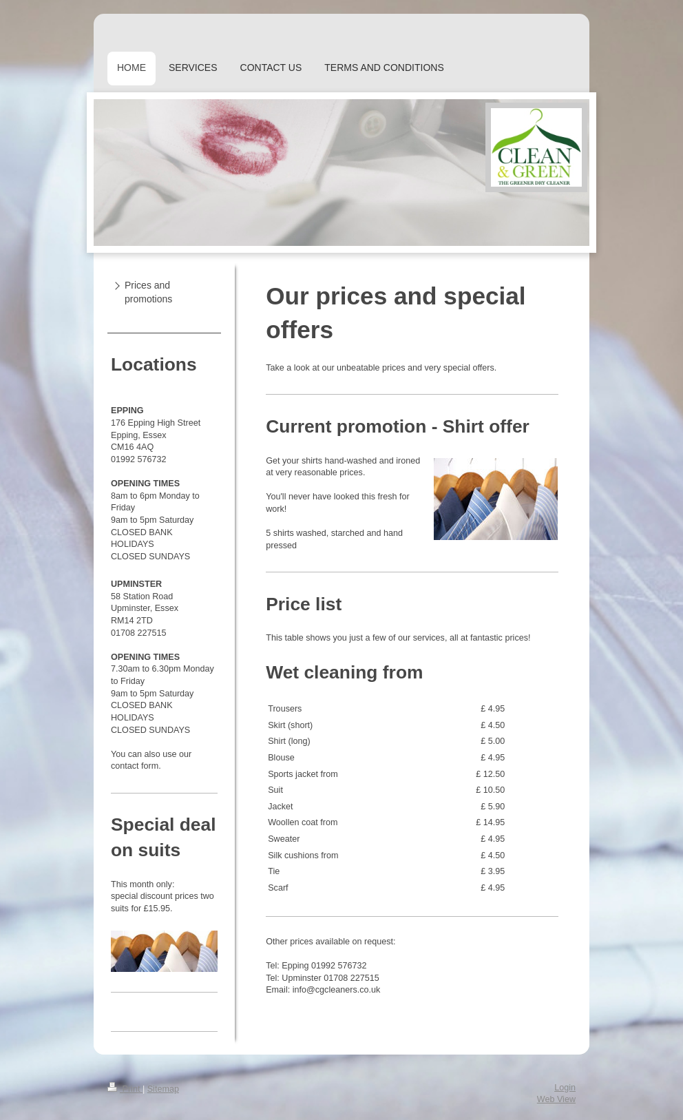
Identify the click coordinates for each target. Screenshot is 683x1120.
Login (565, 1087)
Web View (556, 1099)
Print (125, 1089)
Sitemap (163, 1089)
